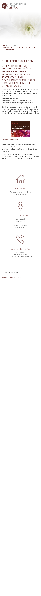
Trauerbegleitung (30, 47)
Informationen (7, 47)
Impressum (4, 277)
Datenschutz (12, 277)
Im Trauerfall (19, 47)
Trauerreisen (10, 49)
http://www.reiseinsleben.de (10, 139)
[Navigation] (35, 5)
